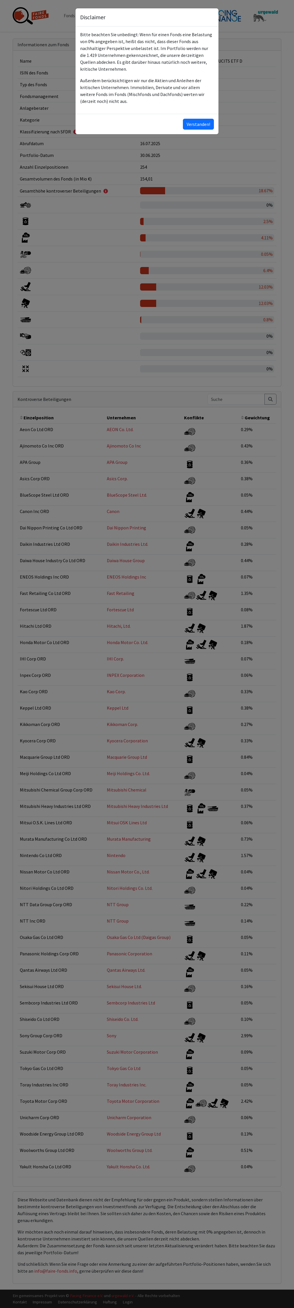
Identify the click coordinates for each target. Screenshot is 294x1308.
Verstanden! (198, 124)
